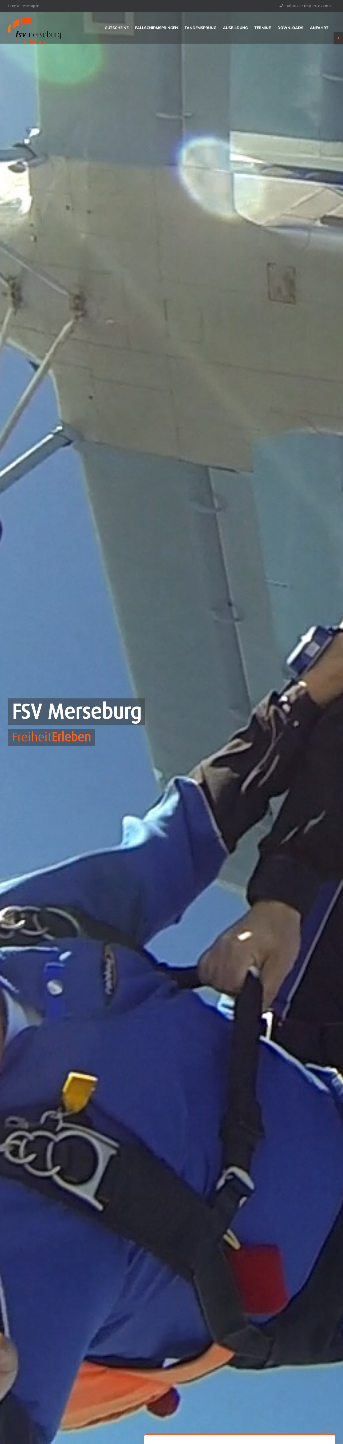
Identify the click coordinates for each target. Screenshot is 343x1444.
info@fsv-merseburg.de (23, 6)
